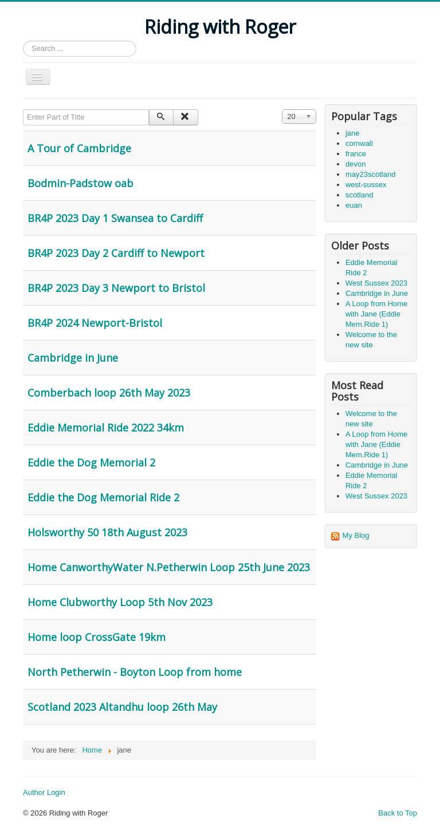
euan (353, 205)
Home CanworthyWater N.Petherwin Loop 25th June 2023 (169, 567)
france (355, 153)
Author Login (44, 792)
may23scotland (370, 174)
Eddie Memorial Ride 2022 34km (106, 427)
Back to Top (397, 813)
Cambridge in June (73, 358)
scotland (359, 195)
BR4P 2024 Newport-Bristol (95, 323)
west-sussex (366, 184)
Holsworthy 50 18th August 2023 (107, 532)
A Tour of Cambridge (79, 148)
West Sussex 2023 (376, 283)
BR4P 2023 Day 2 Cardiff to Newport (116, 253)
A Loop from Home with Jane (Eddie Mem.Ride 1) (376, 314)
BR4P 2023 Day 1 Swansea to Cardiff (115, 218)
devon (355, 164)
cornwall (359, 143)
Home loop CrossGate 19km (97, 637)
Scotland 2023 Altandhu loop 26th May (122, 707)
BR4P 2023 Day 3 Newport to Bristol (116, 288)
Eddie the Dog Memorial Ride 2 (103, 497)
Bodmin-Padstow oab (80, 183)
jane (352, 133)
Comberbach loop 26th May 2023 (109, 392)
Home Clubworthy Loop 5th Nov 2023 (120, 602)
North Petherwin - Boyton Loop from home (135, 672)
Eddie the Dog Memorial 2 (91, 462)
